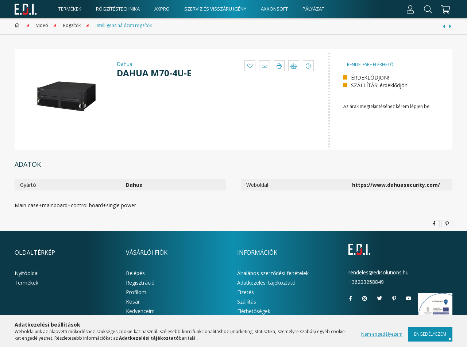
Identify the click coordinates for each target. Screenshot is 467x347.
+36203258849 (366, 281)
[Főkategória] (18, 25)
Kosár (133, 301)
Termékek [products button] (69, 8)
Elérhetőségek (253, 311)
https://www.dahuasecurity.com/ (396, 184)
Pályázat (313, 8)
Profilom (136, 292)
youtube (408, 298)
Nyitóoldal (27, 273)
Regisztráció (140, 282)
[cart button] (444, 9)
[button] (249, 65)
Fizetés (245, 292)
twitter (379, 298)
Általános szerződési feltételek (273, 273)
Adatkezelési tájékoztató (266, 282)
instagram (364, 298)
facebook (350, 298)
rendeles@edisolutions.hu (378, 272)
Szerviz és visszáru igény (215, 8)
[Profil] (410, 9)
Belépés (135, 273)
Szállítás (246, 301)
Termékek (26, 282)
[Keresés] (428, 9)
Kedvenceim (140, 311)
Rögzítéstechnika (118, 8)
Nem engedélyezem (381, 334)
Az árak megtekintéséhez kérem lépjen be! (387, 106)
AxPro (162, 8)
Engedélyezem (430, 334)
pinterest (394, 298)
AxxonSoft (274, 8)
